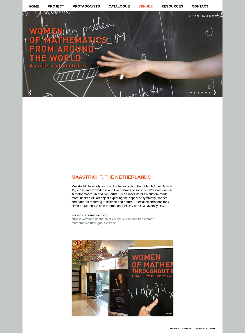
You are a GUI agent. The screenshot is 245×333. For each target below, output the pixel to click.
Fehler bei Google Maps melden (159, 166)
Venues (146, 6)
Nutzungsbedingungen (143, 166)
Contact (200, 6)
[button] (143, 101)
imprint (213, 329)
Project (56, 6)
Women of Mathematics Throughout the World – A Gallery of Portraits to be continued (69, 54)
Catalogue (119, 6)
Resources (172, 6)
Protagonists (86, 6)
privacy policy (201, 329)
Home (34, 6)
